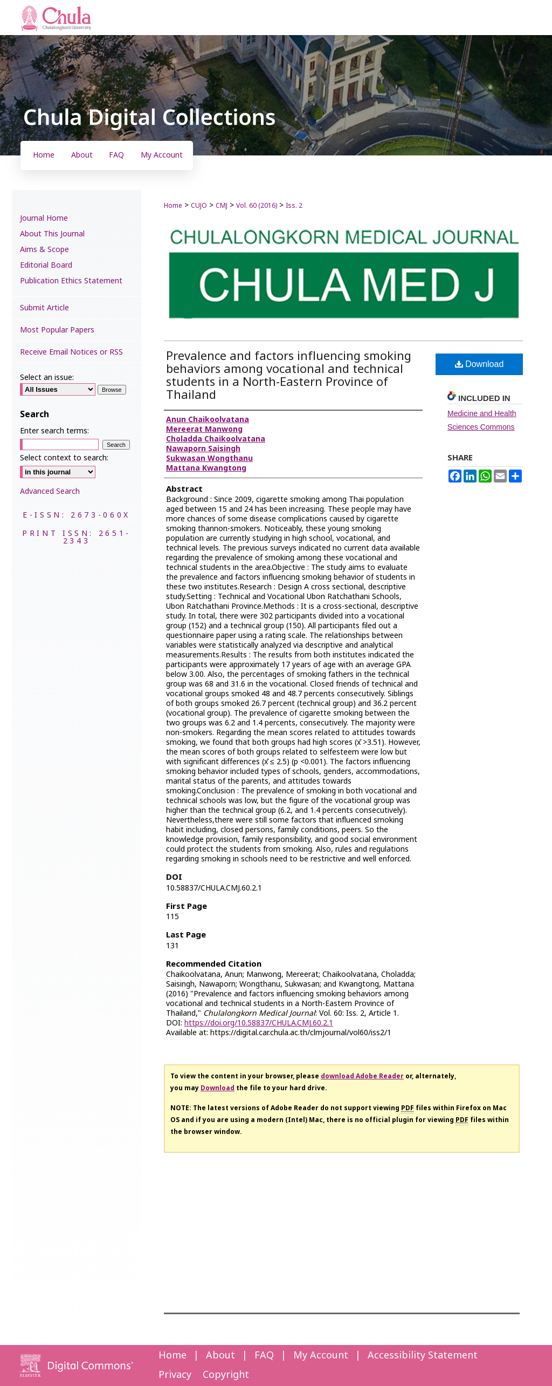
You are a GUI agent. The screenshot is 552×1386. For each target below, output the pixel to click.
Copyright (226, 1375)
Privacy (174, 1375)
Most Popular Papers (57, 330)
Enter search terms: (54, 431)
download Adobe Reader (362, 1076)
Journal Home (44, 218)
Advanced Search (50, 491)
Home (173, 205)
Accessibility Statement (423, 1355)
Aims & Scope (44, 249)
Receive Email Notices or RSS (71, 352)
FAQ (264, 1355)
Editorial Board (46, 265)
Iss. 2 (294, 205)
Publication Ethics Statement (71, 281)
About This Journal (52, 234)
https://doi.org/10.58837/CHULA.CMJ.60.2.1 (258, 1023)
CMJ (221, 205)
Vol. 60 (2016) (256, 205)
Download (479, 364)
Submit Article (44, 308)
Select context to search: (64, 458)
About (220, 1355)
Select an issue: (47, 377)
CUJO (199, 205)
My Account (320, 1355)
